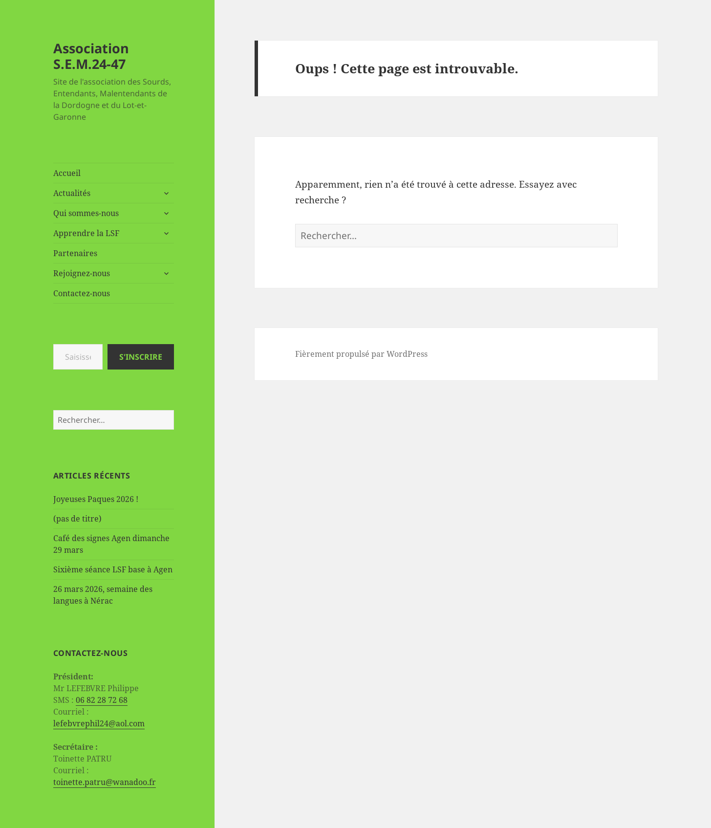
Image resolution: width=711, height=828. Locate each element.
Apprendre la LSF (86, 233)
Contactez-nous (81, 293)
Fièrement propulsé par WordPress (361, 354)
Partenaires (75, 253)
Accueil (67, 173)
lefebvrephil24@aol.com (99, 723)
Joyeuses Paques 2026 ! (95, 499)
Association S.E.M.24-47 (91, 56)
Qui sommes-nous (86, 213)
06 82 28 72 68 (102, 700)
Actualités (71, 193)
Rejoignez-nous (81, 273)
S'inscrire (140, 356)
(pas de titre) (77, 518)
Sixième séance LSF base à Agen (112, 569)
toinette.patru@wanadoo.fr (104, 782)
